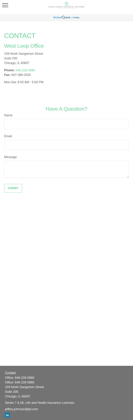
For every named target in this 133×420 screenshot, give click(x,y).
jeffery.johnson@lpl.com (21, 409)
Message (10, 157)
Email (8, 136)
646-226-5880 (25, 70)
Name (8, 115)
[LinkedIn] (7, 415)
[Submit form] (13, 188)
